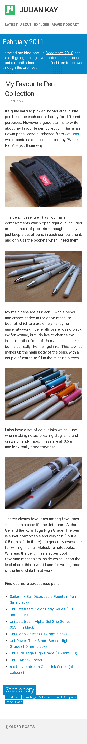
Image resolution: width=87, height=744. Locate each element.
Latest (11, 24)
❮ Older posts (20, 726)
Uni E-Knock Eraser (26, 660)
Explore (41, 24)
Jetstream (13, 697)
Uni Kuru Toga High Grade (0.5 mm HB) (43, 653)
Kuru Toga (30, 697)
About (26, 24)
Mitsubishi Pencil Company (57, 697)
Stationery (20, 690)
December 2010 (59, 52)
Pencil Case (14, 702)
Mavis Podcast (65, 24)
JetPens (72, 134)
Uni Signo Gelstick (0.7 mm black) (38, 634)
